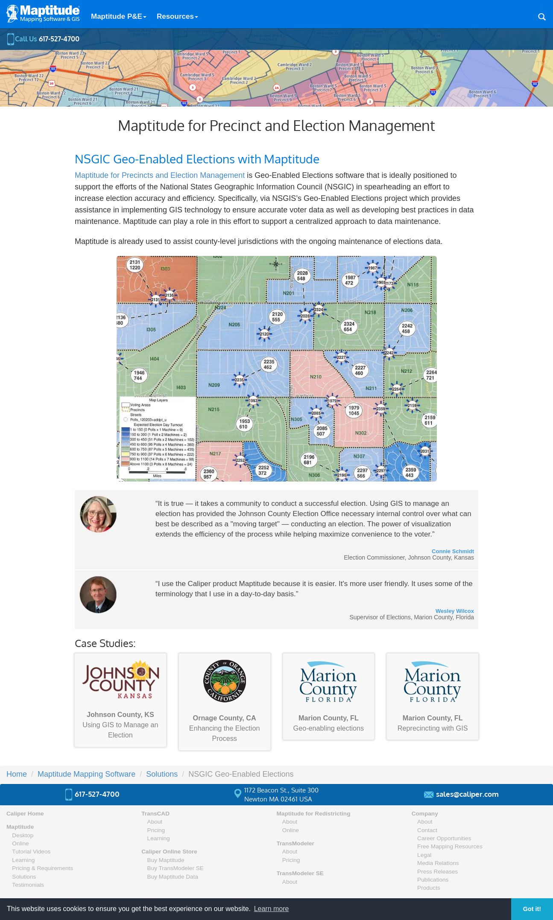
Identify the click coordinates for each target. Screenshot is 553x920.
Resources (177, 16)
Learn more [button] (271, 908)
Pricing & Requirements (42, 868)
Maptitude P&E (118, 16)
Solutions (162, 774)
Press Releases (437, 871)
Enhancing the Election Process (224, 701)
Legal (424, 855)
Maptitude (20, 827)
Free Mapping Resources (450, 846)
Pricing (156, 830)
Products (428, 888)
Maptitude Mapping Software (86, 774)
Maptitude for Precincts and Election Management (160, 175)
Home (16, 774)
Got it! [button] (532, 908)
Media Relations (438, 863)
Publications (432, 879)
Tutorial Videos (31, 851)
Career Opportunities (444, 838)
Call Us (42, 39)
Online (20, 843)
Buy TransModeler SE (175, 868)
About (155, 821)
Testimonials (28, 885)
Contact (427, 830)
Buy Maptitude (165, 860)
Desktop (22, 835)
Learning (23, 860)
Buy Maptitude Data (172, 877)
